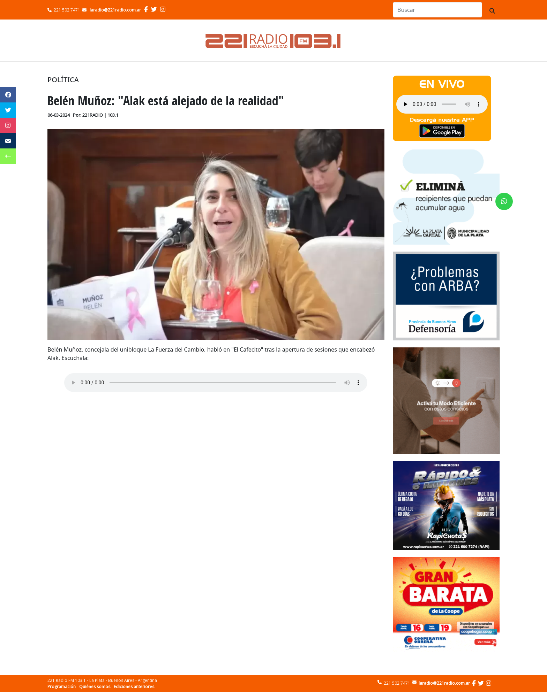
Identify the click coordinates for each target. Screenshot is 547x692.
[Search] (437, 9)
